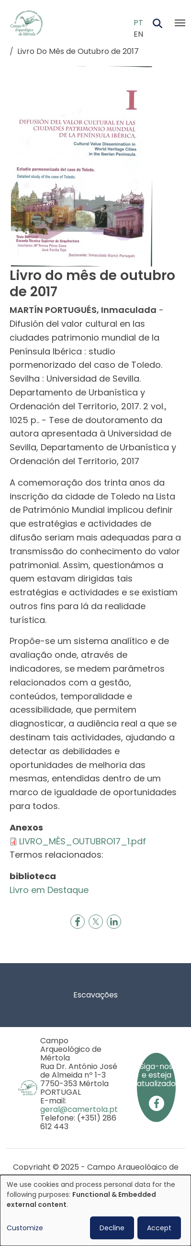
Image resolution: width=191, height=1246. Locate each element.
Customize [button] (25, 1228)
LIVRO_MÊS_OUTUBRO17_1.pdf (82, 841)
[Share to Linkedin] (114, 921)
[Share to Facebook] (77, 921)
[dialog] (95, 1210)
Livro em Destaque (49, 890)
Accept (159, 1228)
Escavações (95, 994)
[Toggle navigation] (180, 23)
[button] (81, 165)
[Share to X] (96, 921)
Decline (112, 1228)
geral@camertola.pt (79, 1109)
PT (138, 22)
